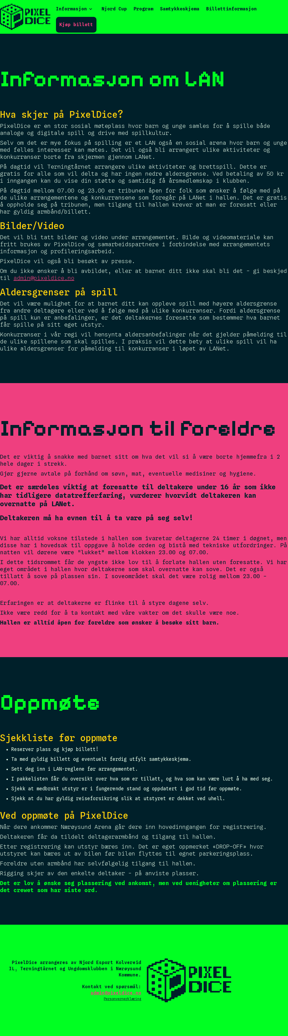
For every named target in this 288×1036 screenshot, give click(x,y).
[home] (25, 17)
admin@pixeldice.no (44, 278)
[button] (74, 9)
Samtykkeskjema (179, 9)
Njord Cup (114, 9)
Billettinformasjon (231, 9)
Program (143, 9)
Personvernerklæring (122, 999)
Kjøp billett (76, 24)
